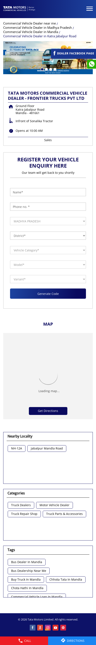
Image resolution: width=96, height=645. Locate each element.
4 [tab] (54, 69)
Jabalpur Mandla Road (47, 448)
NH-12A (16, 448)
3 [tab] (50, 69)
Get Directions (48, 411)
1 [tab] (42, 69)
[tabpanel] (48, 57)
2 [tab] (46, 69)
